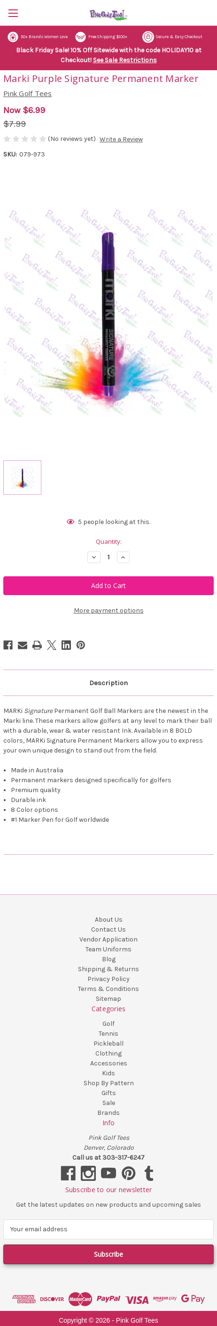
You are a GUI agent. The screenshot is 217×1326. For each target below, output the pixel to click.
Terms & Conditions (108, 989)
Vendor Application (108, 939)
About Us (109, 920)
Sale (108, 1103)
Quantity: (109, 541)
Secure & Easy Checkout (172, 37)
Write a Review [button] (121, 139)
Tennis (108, 1034)
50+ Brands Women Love (37, 37)
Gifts (108, 1093)
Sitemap (108, 999)
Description (108, 683)
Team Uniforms (108, 949)
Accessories (108, 1063)
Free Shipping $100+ (101, 37)
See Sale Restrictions (125, 60)
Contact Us (108, 929)
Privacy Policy (108, 979)
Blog (109, 959)
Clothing (108, 1053)
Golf (108, 1024)
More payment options (109, 610)
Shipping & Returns (108, 969)
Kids (108, 1073)
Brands (108, 1113)
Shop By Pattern (109, 1083)
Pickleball (108, 1044)
